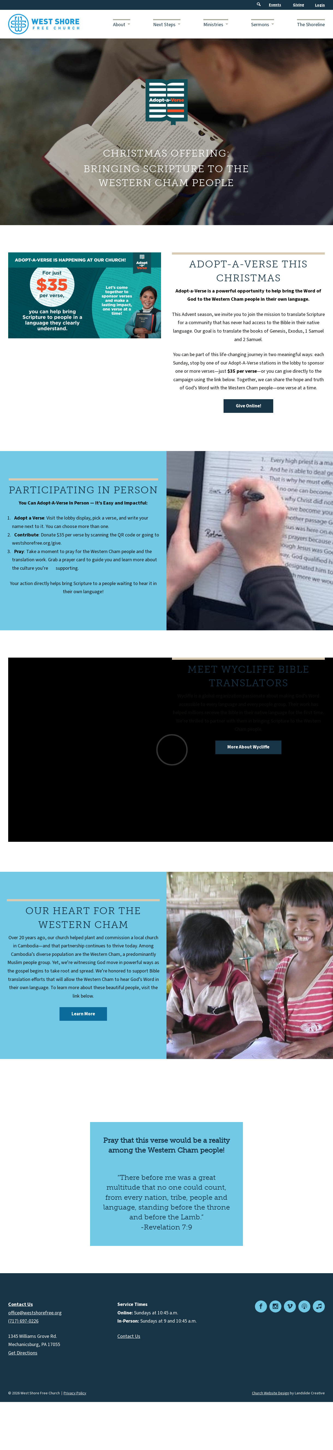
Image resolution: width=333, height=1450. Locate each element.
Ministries (213, 24)
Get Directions (22, 1353)
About (119, 24)
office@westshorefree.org (35, 1312)
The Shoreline (311, 24)
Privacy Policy (75, 1393)
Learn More (83, 1014)
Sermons (260, 24)
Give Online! (248, 406)
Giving (298, 5)
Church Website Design (270, 1393)
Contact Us (128, 1336)
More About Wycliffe (248, 747)
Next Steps (164, 24)
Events (275, 5)
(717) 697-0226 (23, 1321)
